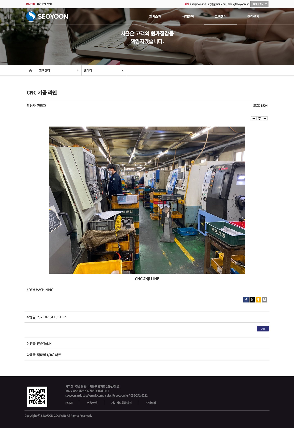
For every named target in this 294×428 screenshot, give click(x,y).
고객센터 (220, 16)
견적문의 (253, 16)
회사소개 (155, 16)
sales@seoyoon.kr (238, 4)
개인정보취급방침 (121, 403)
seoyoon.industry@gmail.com (209, 4)
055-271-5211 (44, 4)
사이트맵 (151, 403)
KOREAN (258, 4)
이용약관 (92, 403)
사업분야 (188, 16)
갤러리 (88, 70)
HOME (69, 403)
